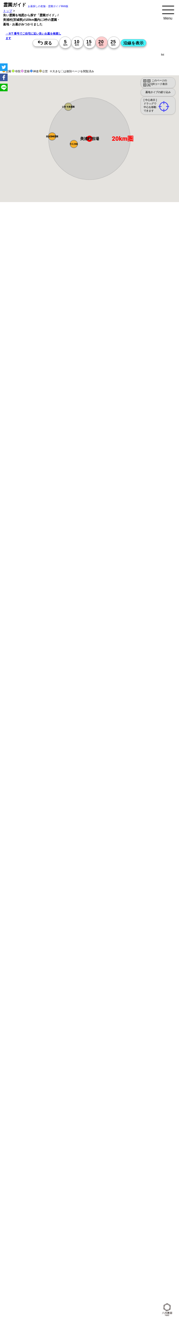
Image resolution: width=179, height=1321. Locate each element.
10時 (112, 576)
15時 (112, 588)
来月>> (118, 554)
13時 (112, 582)
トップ (7, 10)
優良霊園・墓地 (23, 817)
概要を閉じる (69, 295)
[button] (74, 144)
